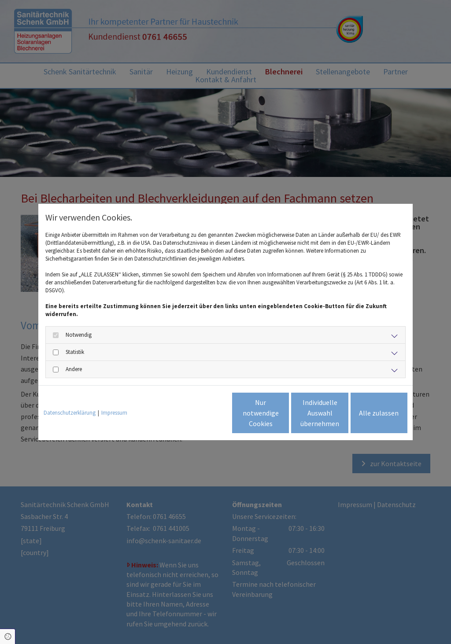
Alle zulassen (367, 412)
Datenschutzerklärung (70, 412)
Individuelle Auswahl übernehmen (283, 413)
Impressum (114, 412)
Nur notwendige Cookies (199, 413)
